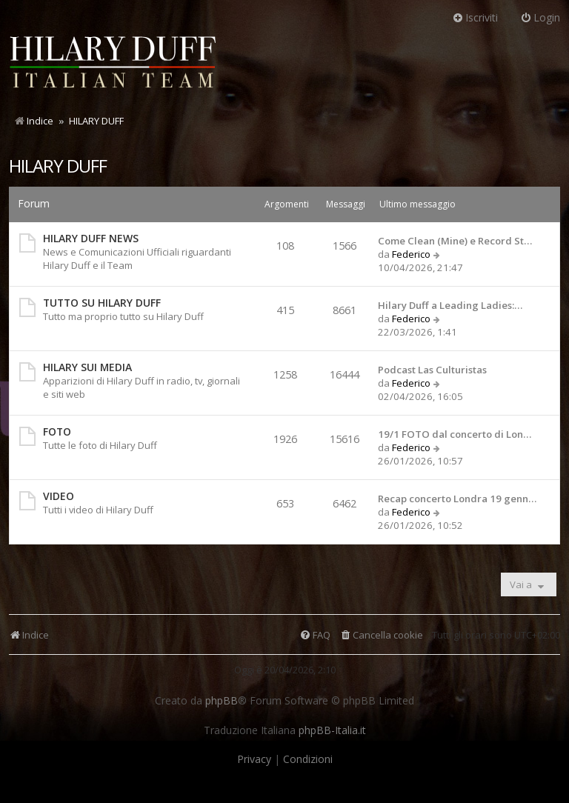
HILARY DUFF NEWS (91, 238)
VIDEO (58, 496)
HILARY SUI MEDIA (87, 367)
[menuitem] (381, 635)
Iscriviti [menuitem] (475, 17)
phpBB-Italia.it (332, 730)
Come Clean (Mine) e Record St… (455, 240)
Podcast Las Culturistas (432, 369)
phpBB (221, 700)
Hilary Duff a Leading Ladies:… (450, 305)
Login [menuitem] (540, 17)
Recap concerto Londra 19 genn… (457, 498)
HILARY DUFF (58, 165)
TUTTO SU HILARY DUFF (102, 303)
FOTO (57, 431)
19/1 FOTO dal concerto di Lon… (454, 434)
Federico (411, 254)
